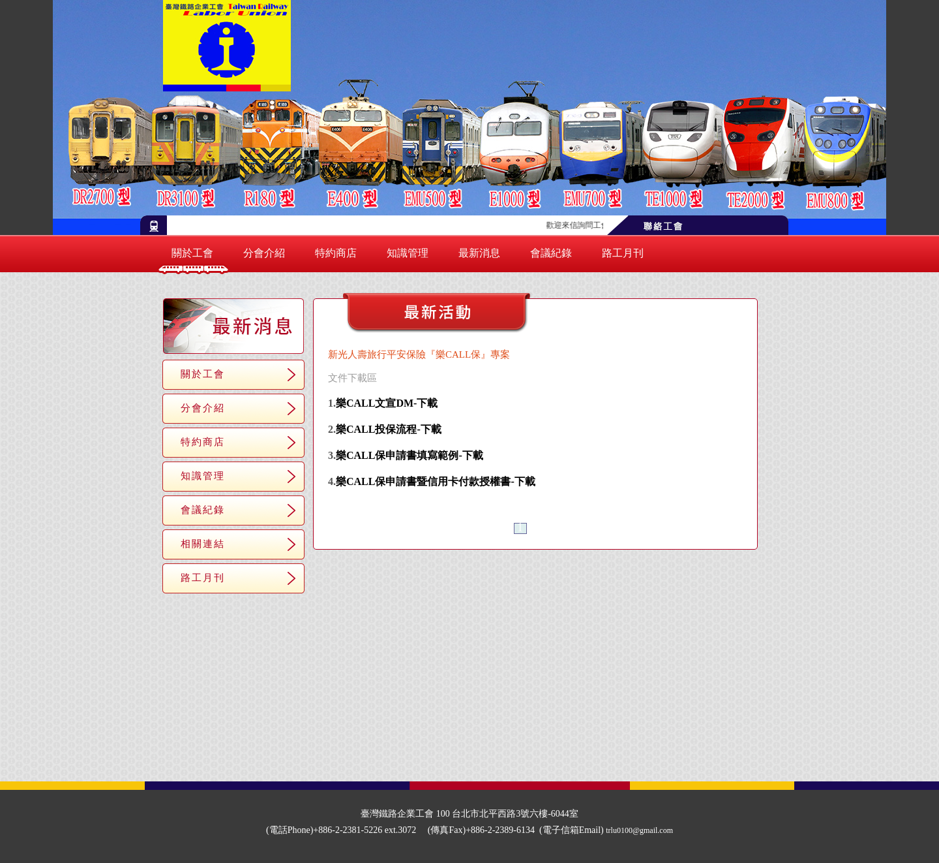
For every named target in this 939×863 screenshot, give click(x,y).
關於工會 (192, 253)
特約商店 (336, 253)
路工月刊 (623, 253)
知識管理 (407, 253)
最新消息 (479, 253)
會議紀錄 (551, 253)
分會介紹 (264, 253)
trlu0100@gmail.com (639, 830)
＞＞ (549, 528)
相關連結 (203, 543)
